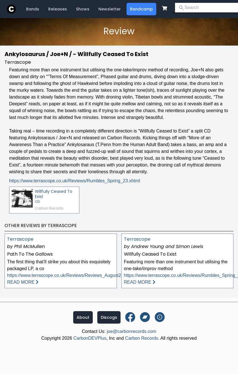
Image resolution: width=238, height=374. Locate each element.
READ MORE (23, 282)
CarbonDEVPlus (90, 338)
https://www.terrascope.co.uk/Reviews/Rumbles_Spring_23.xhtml (74, 180)
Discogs (109, 317)
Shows (82, 9)
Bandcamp (141, 9)
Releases (57, 9)
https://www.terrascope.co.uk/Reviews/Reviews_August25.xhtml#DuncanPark (85, 275)
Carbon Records (141, 338)
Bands (32, 9)
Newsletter (109, 9)
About (83, 317)
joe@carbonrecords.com (131, 331)
